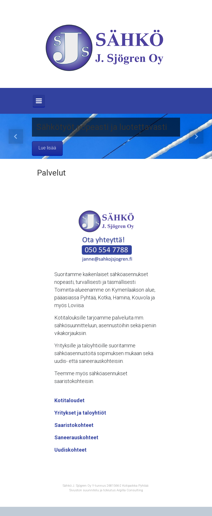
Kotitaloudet (69, 400)
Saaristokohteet (73, 425)
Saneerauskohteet (76, 437)
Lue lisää (47, 148)
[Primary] (39, 101)
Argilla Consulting (129, 490)
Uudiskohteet (70, 450)
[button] (16, 136)
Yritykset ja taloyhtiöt (80, 413)
